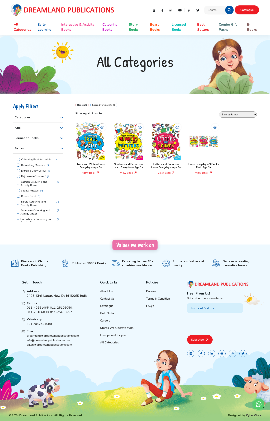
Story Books (134, 27)
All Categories (22, 27)
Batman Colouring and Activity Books (34, 183)
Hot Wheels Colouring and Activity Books (36, 221)
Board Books (155, 27)
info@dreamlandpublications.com (48, 346)
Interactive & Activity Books (77, 27)
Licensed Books (179, 27)
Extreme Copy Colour (33, 171)
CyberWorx (253, 415)
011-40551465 (38, 313)
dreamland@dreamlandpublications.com (53, 341)
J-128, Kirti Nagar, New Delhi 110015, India (57, 301)
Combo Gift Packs (228, 27)
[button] (229, 10)
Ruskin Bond (28, 196)
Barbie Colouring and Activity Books (33, 203)
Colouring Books (110, 27)
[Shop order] (238, 114)
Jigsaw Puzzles (30, 190)
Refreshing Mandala (33, 165)
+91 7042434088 (39, 329)
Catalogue (247, 10)
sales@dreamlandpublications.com (49, 350)
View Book (90, 173)
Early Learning (44, 27)
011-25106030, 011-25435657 (49, 318)
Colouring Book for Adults (36, 159)
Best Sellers (203, 27)
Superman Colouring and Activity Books (35, 212)
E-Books (252, 27)
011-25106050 (61, 313)
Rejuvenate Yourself (33, 176)
